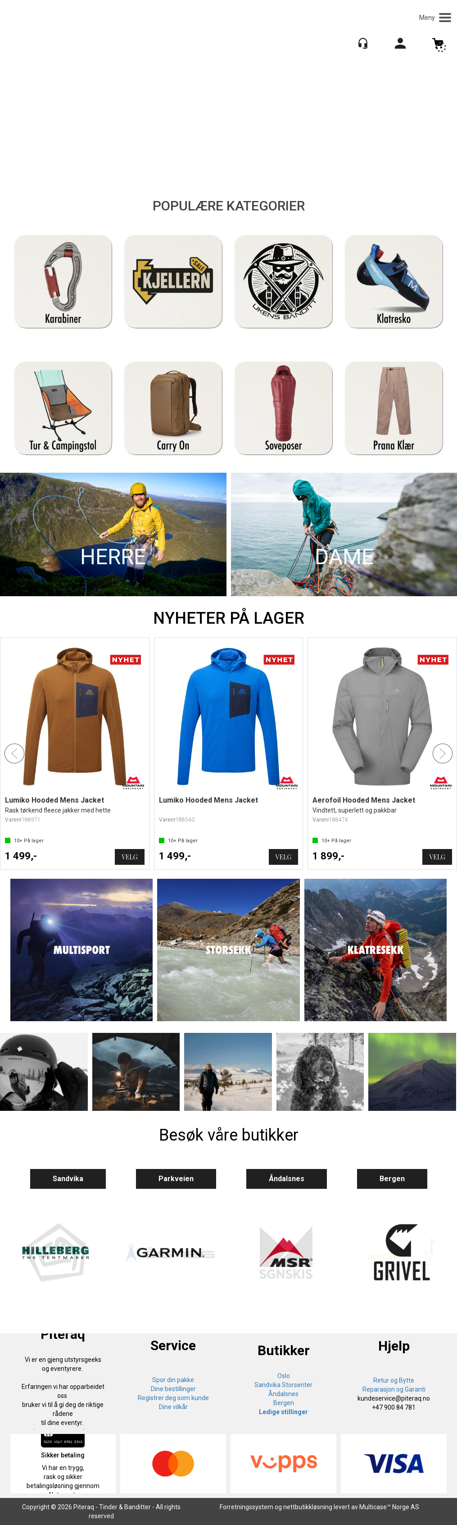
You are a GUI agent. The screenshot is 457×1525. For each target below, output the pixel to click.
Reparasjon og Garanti (393, 1389)
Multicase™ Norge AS (389, 1507)
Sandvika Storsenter (283, 1384)
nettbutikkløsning (307, 1507)
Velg (129, 857)
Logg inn (400, 45)
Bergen (392, 1178)
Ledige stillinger (283, 1411)
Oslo (283, 1375)
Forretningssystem (246, 1507)
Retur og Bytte (393, 1380)
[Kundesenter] (363, 43)
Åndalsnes (286, 1178)
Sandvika (68, 1178)
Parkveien (176, 1178)
